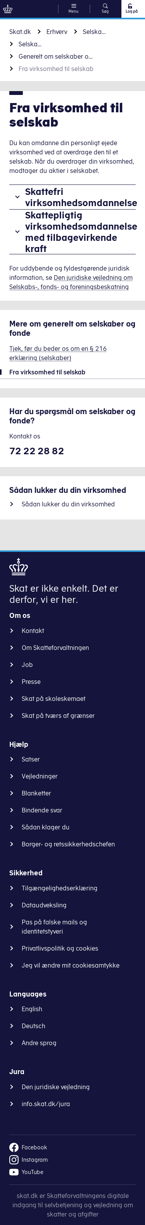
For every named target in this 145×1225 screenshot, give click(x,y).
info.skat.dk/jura (46, 1103)
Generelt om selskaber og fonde (57, 56)
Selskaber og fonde (30, 44)
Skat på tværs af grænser (58, 715)
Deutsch (33, 1025)
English (32, 1008)
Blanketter (36, 793)
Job (27, 664)
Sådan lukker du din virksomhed (68, 504)
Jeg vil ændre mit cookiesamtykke (70, 965)
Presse (31, 681)
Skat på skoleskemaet (53, 698)
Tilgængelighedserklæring (59, 888)
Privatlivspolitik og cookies (60, 948)
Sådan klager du (46, 827)
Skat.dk (20, 31)
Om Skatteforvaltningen (55, 647)
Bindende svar (42, 810)
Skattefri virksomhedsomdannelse (80, 197)
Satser (31, 759)
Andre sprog (39, 1042)
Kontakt (33, 630)
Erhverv (56, 31)
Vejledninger (40, 776)
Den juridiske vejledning (56, 1086)
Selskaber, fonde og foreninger (94, 31)
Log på (131, 8)
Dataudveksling (44, 905)
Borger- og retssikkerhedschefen (68, 844)
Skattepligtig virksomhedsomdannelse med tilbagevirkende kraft (80, 232)
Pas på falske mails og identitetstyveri (54, 927)
